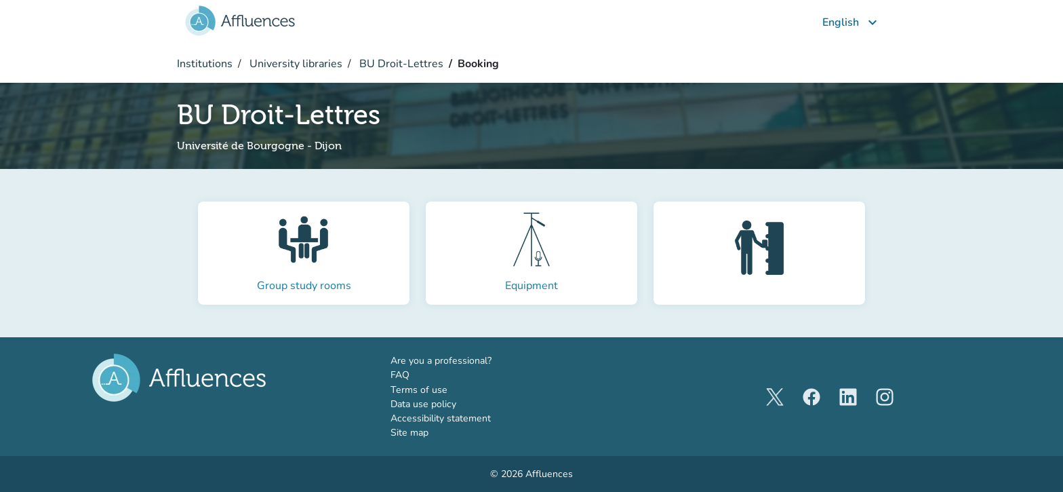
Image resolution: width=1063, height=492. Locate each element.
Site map (409, 432)
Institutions (205, 63)
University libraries (294, 63)
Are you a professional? (461, 360)
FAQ (399, 374)
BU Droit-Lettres (400, 63)
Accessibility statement (440, 418)
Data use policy (423, 404)
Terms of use (418, 389)
